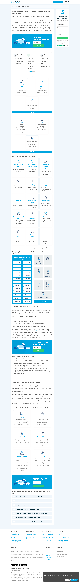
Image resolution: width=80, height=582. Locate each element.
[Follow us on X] (61, 549)
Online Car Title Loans (42, 431)
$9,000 (27, 289)
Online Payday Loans (22, 412)
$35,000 (27, 299)
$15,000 (27, 292)
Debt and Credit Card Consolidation (46, 182)
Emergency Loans (18, 6)
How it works (48, 547)
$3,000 (27, 279)
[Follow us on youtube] (63, 549)
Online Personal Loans (22, 431)
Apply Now (43, 300)
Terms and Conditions (50, 555)
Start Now (32, 109)
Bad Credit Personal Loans (31, 526)
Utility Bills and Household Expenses (32, 163)
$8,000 (17, 289)
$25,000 (27, 296)
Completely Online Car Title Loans (63, 526)
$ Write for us (48, 544)
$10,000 (17, 292)
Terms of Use (66, 41)
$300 (17, 263)
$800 (27, 270)
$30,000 (17, 299)
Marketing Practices (50, 553)
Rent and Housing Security (18, 163)
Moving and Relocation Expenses (19, 199)
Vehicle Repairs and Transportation (32, 182)
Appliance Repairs (45, 214)
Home (13, 6)
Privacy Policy (62, 41)
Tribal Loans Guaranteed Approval (46, 533)
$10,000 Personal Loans (30, 530)
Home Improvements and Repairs (32, 215)
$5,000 (27, 283)
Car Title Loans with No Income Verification (63, 530)
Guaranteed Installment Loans (47, 529)
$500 (17, 267)
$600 (27, 267)
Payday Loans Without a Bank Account (16, 527)
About (47, 542)
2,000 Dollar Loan (29, 528)
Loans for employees (22, 451)
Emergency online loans (17, 306)
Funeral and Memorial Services (18, 215)
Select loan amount (37, 42)
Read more (67, 579)
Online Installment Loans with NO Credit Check (47, 527)
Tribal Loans (42, 451)
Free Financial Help (50, 545)
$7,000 (27, 286)
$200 (27, 260)
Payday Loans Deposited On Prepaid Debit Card (16, 533)
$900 (17, 273)
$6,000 (17, 286)
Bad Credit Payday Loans (15, 535)
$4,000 (17, 283)
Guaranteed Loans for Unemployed (15, 530)
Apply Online (58, 1)
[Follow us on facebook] (59, 549)
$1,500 (17, 276)
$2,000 (27, 276)
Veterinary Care (46, 198)
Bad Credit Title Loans (62, 528)
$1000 (27, 273)
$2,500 (17, 279)
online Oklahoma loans (38, 328)
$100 (17, 260)
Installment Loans (45, 525)
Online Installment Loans (42, 412)
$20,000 (17, 296)
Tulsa (28, 6)
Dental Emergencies (18, 182)
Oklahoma (24, 6)
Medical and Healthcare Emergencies (46, 164)
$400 (27, 263)
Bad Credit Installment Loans (47, 530)
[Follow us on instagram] (57, 549)
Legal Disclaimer (49, 549)
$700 (17, 270)
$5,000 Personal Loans (30, 529)
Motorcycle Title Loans (62, 533)
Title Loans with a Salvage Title (63, 532)
